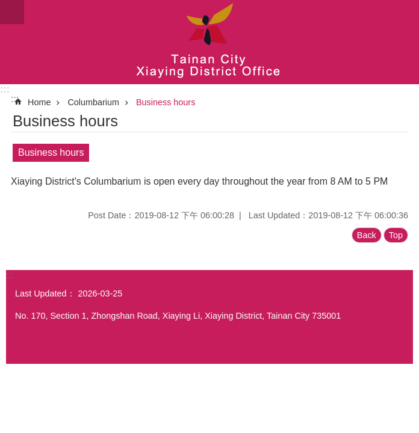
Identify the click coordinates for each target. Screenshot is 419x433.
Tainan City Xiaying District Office (209, 42)
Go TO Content (6, 6)
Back (366, 235)
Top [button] (396, 235)
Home (39, 102)
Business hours (165, 102)
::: (5, 89)
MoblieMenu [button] (12, 12)
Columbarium (93, 102)
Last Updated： (45, 293)
